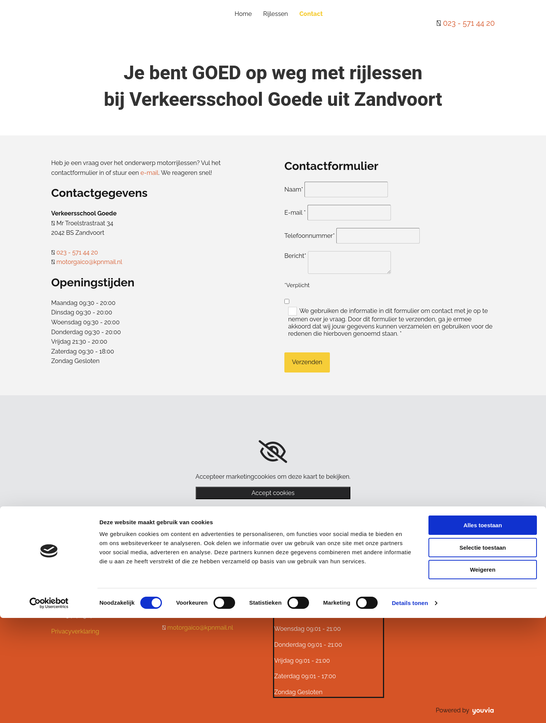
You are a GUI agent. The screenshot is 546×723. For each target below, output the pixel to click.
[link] (273, 451)
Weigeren (482, 674)
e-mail (149, 172)
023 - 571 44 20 (469, 23)
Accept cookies (272, 493)
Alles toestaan (482, 630)
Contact (311, 13)
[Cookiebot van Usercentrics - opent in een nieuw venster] (49, 708)
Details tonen (410, 708)
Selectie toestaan (483, 652)
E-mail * (295, 212)
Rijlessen (275, 13)
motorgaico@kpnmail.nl (89, 262)
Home (243, 13)
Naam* (293, 189)
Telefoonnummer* (309, 235)
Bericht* (295, 255)
